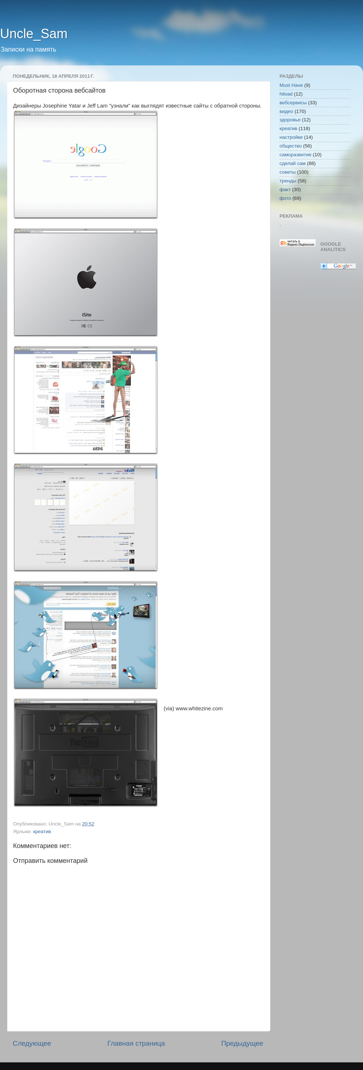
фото (285, 198)
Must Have (291, 85)
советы (287, 172)
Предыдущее (242, 1043)
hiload (286, 94)
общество (291, 146)
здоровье (290, 119)
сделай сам (293, 163)
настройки (291, 137)
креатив (42, 831)
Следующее (32, 1043)
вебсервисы (293, 102)
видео (286, 111)
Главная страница (136, 1043)
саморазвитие (295, 154)
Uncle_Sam (34, 33)
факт (285, 189)
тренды (288, 180)
